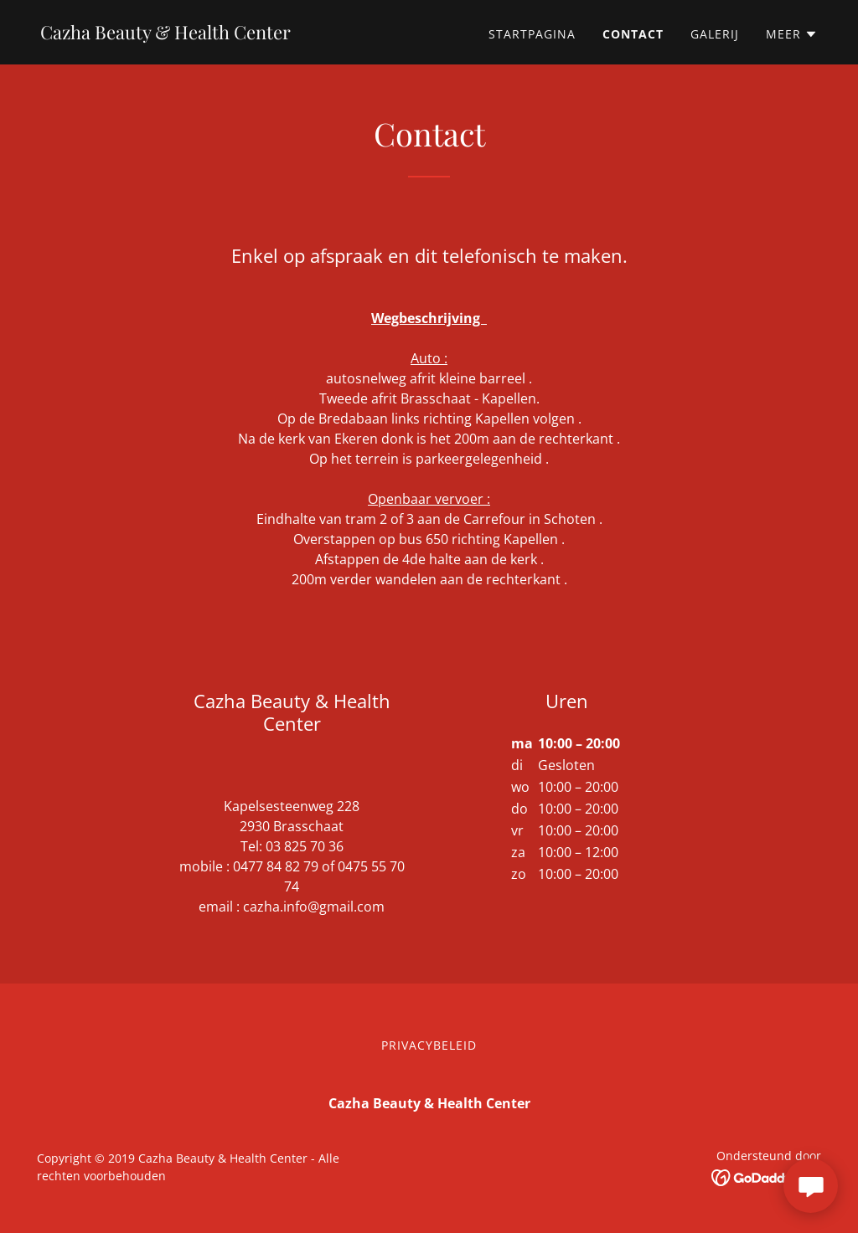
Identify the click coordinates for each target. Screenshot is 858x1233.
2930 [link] (255, 826)
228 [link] (348, 806)
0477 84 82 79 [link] (275, 866)
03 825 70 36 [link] (305, 846)
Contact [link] (633, 34)
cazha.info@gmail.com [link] (314, 906)
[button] (792, 34)
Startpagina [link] (532, 34)
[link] (165, 34)
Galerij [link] (714, 34)
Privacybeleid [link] (429, 1045)
